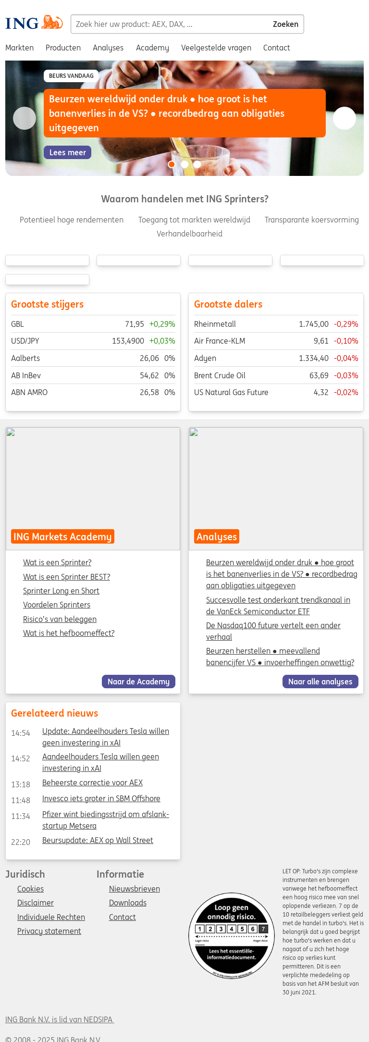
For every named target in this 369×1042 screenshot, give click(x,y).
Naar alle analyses (320, 681)
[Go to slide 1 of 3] (171, 164)
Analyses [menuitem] (108, 47)
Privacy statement (49, 931)
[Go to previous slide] (24, 118)
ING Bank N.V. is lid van (59, 1019)
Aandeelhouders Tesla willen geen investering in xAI (85, 758)
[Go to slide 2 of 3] (184, 164)
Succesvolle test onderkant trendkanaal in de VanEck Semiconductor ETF (278, 605)
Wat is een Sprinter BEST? (66, 577)
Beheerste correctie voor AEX (76, 784)
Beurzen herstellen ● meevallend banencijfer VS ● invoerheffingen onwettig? (280, 656)
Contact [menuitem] (276, 47)
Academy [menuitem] (152, 47)
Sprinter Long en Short (61, 591)
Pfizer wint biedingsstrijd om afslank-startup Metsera (90, 816)
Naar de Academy (139, 681)
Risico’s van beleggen (60, 619)
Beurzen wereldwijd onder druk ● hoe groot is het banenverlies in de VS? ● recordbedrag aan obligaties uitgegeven (281, 574)
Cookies (30, 889)
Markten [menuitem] (19, 47)
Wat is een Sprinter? (57, 562)
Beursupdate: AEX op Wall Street (82, 841)
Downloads (128, 903)
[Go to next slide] (344, 118)
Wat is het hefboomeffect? (68, 633)
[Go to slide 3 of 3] (197, 164)
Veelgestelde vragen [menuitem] (216, 47)
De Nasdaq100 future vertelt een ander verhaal (273, 631)
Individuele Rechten (51, 917)
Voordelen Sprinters (56, 605)
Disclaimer (35, 903)
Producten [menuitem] (63, 47)
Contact (122, 917)
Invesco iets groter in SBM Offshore (85, 800)
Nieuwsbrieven (134, 889)
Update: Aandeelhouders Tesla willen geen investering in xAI (90, 733)
